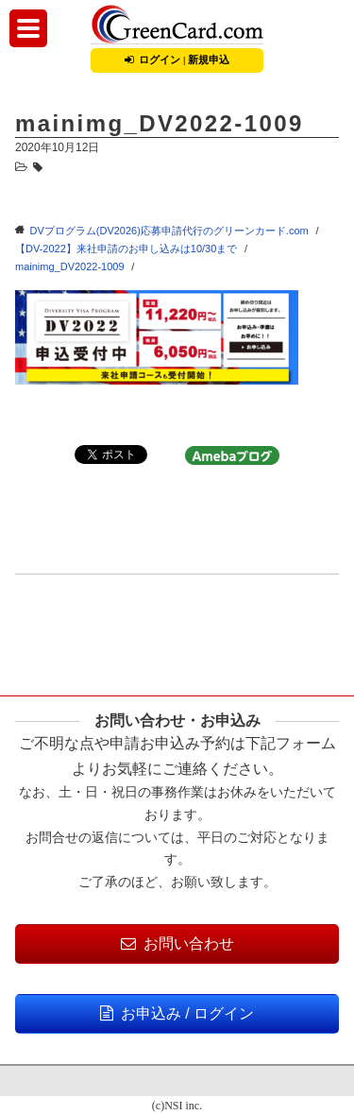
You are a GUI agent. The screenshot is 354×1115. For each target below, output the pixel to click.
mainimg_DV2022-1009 (70, 266)
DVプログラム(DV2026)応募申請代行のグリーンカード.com (169, 230)
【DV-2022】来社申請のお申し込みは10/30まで (126, 248)
